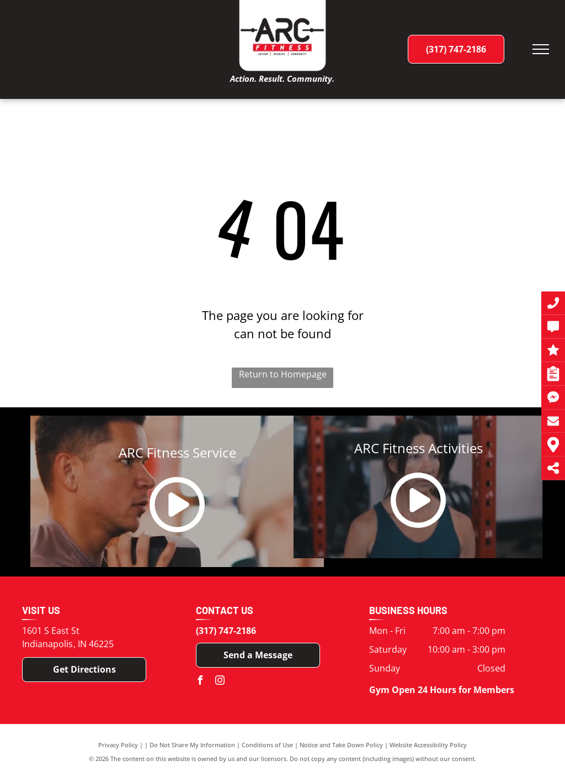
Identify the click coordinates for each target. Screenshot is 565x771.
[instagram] (220, 681)
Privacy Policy (118, 745)
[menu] (540, 49)
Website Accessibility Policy (428, 745)
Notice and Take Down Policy (341, 745)
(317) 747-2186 (226, 631)
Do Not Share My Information (192, 745)
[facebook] (200, 681)
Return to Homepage (283, 374)
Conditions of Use (267, 745)
